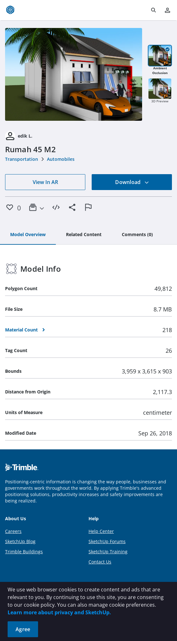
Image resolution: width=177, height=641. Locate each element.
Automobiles (61, 159)
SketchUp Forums (107, 541)
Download (132, 182)
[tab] (28, 235)
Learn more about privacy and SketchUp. (59, 612)
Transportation (21, 159)
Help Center (101, 531)
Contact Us (99, 562)
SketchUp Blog (20, 541)
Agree (23, 629)
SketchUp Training (108, 552)
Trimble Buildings (24, 552)
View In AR (45, 182)
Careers (13, 531)
